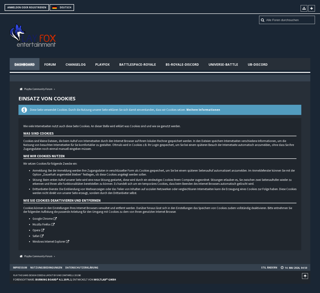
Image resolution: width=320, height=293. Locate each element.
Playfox (102, 64)
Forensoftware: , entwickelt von (64, 279)
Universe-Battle (223, 64)
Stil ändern (269, 267)
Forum (50, 64)
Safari (36, 236)
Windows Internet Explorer (49, 242)
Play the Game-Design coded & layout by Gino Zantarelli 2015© (47, 275)
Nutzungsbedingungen (46, 267)
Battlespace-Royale (137, 64)
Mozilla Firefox (42, 224)
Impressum (20, 267)
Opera (36, 230)
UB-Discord (258, 64)
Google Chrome (43, 219)
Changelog (76, 64)
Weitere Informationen (203, 110)
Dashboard (25, 64)
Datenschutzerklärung (81, 267)
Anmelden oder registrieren (26, 7)
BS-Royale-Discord (182, 64)
